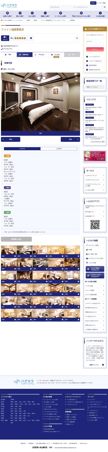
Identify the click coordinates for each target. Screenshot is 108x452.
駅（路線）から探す (49, 402)
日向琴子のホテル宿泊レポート (51, 431)
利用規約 (31, 443)
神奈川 (16, 404)
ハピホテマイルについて (95, 180)
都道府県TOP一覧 (94, 81)
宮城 (29, 401)
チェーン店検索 (95, 290)
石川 (12, 408)
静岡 (20, 411)
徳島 (16, 418)
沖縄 (12, 422)
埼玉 (21, 404)
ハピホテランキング (95, 175)
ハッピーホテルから (95, 341)
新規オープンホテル (71, 414)
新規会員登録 (93, 65)
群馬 (38, 404)
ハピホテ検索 (92, 240)
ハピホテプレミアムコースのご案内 (95, 185)
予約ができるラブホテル (50, 409)
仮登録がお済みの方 (94, 69)
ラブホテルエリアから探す (94, 258)
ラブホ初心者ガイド (71, 399)
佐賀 (16, 420)
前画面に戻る (12, 239)
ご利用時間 (59, 148)
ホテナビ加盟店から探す (50, 414)
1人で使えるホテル (95, 316)
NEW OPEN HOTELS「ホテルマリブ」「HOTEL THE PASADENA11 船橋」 (94, 128)
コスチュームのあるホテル (95, 303)
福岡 (12, 420)
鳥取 (20, 415)
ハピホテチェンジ (93, 410)
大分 (29, 420)
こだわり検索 (91, 263)
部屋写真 (23, 55)
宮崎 (33, 420)
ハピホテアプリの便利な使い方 (74, 402)
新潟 (12, 406)
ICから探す (32, 14)
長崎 (20, 420)
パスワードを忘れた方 (95, 61)
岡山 (12, 415)
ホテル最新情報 (70, 422)
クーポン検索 (95, 286)
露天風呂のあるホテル (95, 307)
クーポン (55, 55)
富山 (16, 408)
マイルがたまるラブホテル (50, 411)
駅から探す (20, 14)
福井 (20, 408)
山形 (20, 401)
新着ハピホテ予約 (70, 419)
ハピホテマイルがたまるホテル (93, 275)
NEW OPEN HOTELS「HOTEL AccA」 (93, 107)
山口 (29, 415)
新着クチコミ (69, 424)
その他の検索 (100, 14)
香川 (12, 418)
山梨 (16, 406)
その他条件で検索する (95, 329)
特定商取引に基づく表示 (60, 443)
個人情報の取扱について (43, 443)
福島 (33, 401)
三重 (24, 411)
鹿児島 (38, 420)
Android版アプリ (95, 216)
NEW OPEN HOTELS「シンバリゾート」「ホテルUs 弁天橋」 (94, 136)
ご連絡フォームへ (94, 364)
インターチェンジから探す (50, 399)
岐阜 (16, 411)
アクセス (39, 55)
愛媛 (20, 418)
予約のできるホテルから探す (81, 14)
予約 (71, 55)
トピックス (91, 99)
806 (7, 139)
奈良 (29, 413)
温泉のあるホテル (95, 325)
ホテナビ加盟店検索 (95, 294)
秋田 (16, 401)
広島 (16, 415)
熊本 (24, 420)
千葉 (25, 404)
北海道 (12, 399)
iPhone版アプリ (95, 212)
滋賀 (24, 413)
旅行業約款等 (73, 443)
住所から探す (7, 14)
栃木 (30, 404)
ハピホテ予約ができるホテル (93, 269)
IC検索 (89, 250)
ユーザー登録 (101, 3)
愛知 (12, 411)
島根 (24, 415)
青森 (12, 401)
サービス (90, 171)
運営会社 (23, 443)
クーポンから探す (60, 14)
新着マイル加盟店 (70, 417)
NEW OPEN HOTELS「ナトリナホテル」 (94, 120)
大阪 (12, 413)
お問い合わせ (83, 443)
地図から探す (45, 14)
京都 (20, 413)
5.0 (12, 38)
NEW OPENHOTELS (48, 429)
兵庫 (16, 413)
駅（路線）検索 (91, 254)
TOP (8, 55)
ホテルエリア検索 (92, 245)
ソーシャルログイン (94, 56)
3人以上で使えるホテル (95, 321)
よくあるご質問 (95, 190)
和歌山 (33, 413)
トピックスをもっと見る (98, 141)
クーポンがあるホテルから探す (51, 416)
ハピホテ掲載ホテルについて (96, 417)
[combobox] (87, 7)
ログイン (95, 49)
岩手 (24, 401)
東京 (12, 404)
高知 (24, 418)
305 (73, 139)
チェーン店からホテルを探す (51, 419)
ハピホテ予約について (94, 404)
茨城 (34, 404)
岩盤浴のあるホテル (95, 312)
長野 (20, 406)
